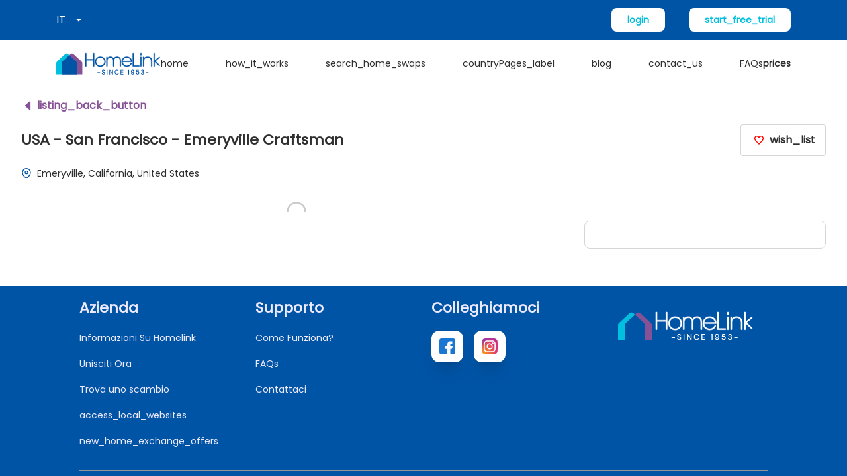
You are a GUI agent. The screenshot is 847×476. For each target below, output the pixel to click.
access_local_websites (133, 415)
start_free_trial (740, 19)
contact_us (675, 63)
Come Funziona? (294, 337)
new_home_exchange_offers (148, 441)
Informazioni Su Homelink (137, 337)
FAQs (751, 63)
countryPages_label (509, 63)
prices (777, 63)
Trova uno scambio (124, 389)
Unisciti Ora (105, 363)
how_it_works (257, 63)
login (638, 19)
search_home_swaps (375, 63)
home (175, 63)
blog (601, 63)
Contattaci (280, 389)
